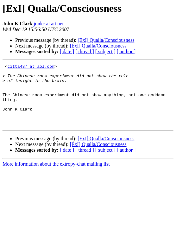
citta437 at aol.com (31, 67)
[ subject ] (105, 51)
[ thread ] (84, 51)
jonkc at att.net (49, 23)
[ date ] (67, 51)
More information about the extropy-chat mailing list (56, 176)
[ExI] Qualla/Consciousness (106, 40)
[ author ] (126, 51)
